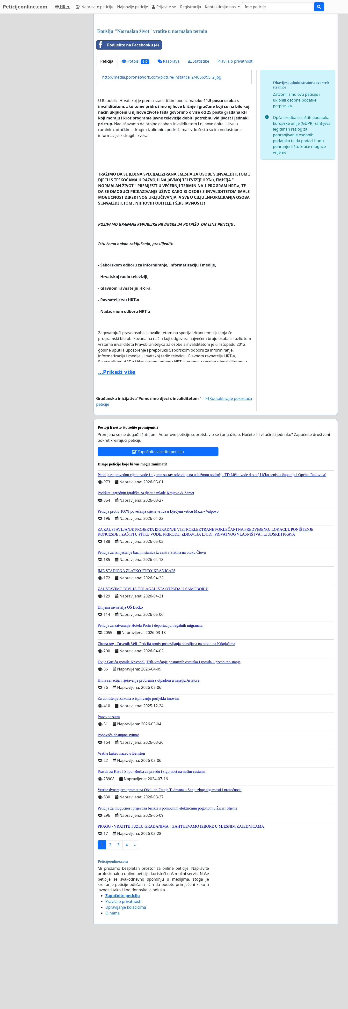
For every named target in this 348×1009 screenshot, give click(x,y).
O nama (112, 980)
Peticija (106, 129)
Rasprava (169, 129)
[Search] (278, 6)
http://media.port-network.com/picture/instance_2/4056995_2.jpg (161, 144)
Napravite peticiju (94, 6)
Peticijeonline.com (25, 6)
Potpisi (135, 129)
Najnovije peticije (132, 6)
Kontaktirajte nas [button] (221, 6)
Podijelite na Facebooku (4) (127, 112)
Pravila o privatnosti (236, 129)
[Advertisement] (215, 55)
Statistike (198, 129)
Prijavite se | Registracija (176, 6)
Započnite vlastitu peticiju (158, 519)
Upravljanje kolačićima (125, 975)
